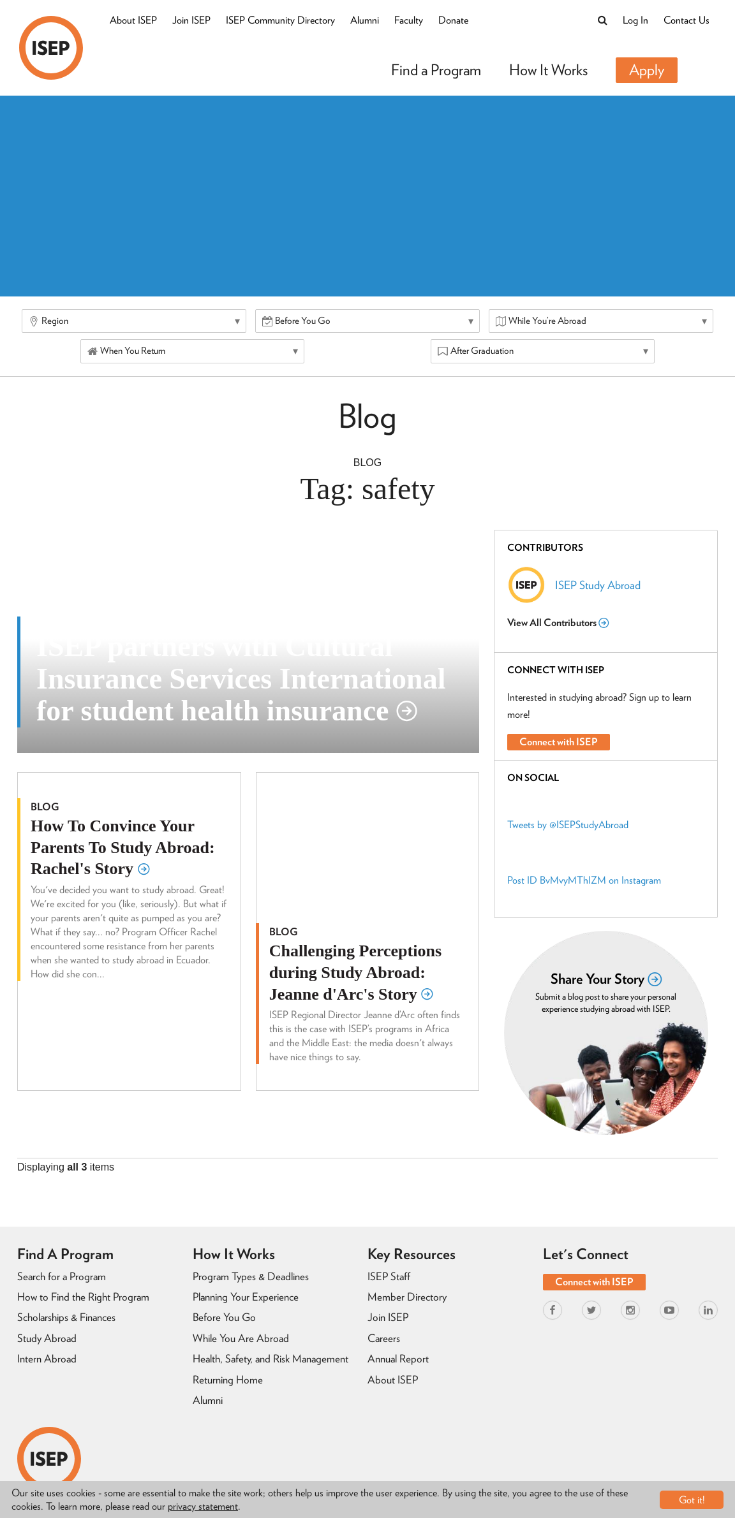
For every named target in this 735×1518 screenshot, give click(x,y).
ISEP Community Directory (280, 20)
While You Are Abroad (241, 1338)
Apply (646, 70)
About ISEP (133, 20)
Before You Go (224, 1317)
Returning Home (228, 1379)
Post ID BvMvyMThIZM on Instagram (584, 880)
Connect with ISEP (558, 742)
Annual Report (398, 1358)
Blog (367, 462)
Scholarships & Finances (66, 1317)
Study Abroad (47, 1338)
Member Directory (407, 1296)
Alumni (364, 20)
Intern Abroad (47, 1358)
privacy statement (203, 1506)
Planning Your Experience (246, 1296)
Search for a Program (61, 1276)
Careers (384, 1338)
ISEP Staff (389, 1276)
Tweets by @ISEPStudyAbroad (567, 825)
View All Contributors (558, 623)
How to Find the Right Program (83, 1296)
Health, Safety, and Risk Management (270, 1358)
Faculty (408, 20)
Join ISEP (191, 20)
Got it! (692, 1500)
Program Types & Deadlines (251, 1276)
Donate (453, 20)
